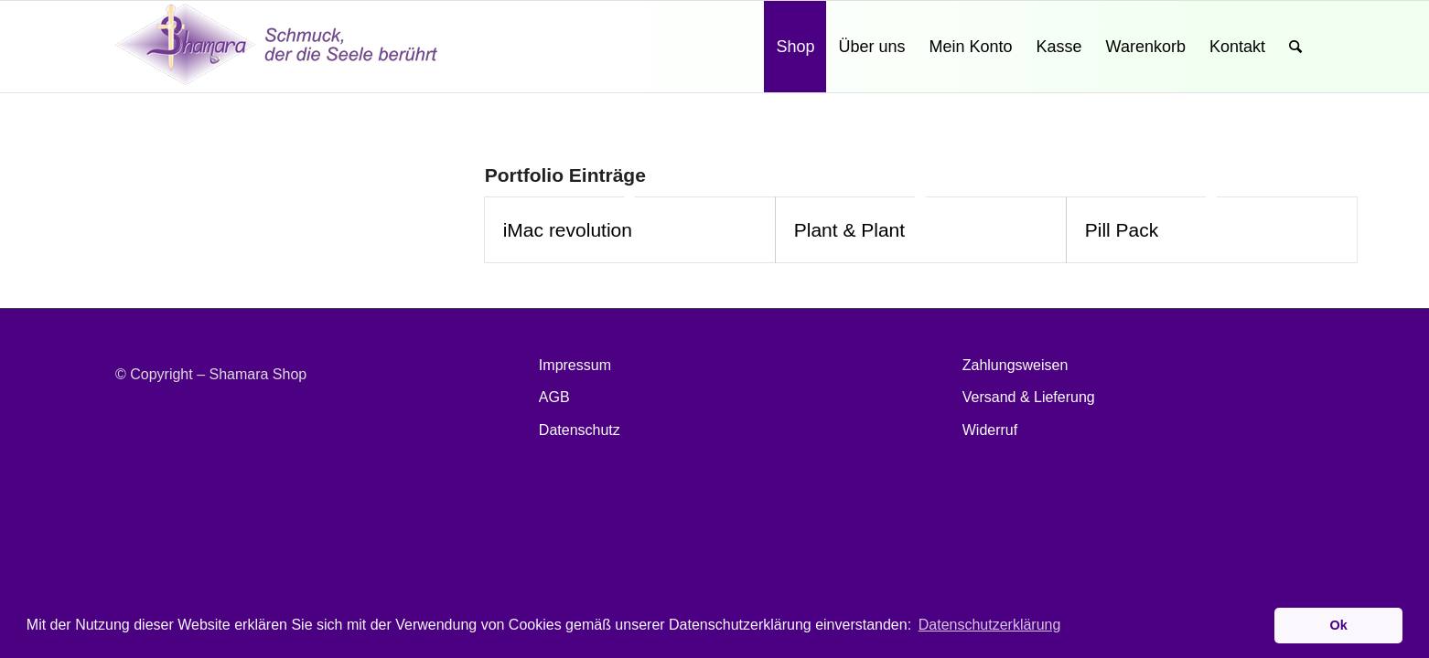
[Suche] (1295, 46)
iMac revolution (567, 229)
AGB (554, 397)
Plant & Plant (849, 229)
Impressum (575, 365)
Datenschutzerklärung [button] (990, 624)
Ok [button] (1339, 625)
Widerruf (989, 430)
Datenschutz (579, 430)
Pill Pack (1122, 229)
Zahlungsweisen (1015, 365)
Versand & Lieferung (1028, 397)
